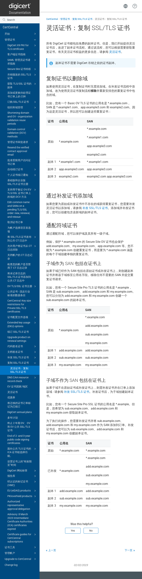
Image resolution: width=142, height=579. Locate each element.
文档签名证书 (22, 352)
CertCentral (10, 27)
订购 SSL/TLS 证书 (22, 102)
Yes (73, 530)
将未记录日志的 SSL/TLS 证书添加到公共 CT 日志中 (19, 277)
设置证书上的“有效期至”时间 (19, 463)
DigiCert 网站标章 (22, 471)
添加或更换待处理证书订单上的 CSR (19, 94)
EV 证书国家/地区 (17, 386)
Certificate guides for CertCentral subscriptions (22, 537)
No (91, 530)
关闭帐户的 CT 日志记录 (19, 257)
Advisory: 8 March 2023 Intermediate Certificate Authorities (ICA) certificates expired (19, 521)
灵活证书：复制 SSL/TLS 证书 (19, 370)
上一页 (52, 550)
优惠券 (11, 397)
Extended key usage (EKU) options (22, 324)
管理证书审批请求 (22, 142)
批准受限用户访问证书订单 (19, 162)
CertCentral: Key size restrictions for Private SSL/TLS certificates (19, 306)
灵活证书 (12, 392)
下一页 (128, 550)
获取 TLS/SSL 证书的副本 (22, 85)
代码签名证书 (22, 346)
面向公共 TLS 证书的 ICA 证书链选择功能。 (22, 452)
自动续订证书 (22, 169)
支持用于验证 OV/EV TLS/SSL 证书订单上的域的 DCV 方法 (22, 193)
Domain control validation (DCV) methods (22, 132)
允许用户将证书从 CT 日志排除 (22, 247)
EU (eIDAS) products (22, 491)
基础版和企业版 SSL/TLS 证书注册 (17, 182)
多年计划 (12, 417)
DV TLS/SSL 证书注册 (22, 286)
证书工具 (21, 547)
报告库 (22, 476)
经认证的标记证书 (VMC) (22, 483)
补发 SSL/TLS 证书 (22, 358)
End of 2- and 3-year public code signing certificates (18, 439)
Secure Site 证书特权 (22, 69)
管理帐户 (21, 553)
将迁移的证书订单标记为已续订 (19, 405)
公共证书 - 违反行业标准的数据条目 (18, 293)
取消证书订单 (15, 222)
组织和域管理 (22, 108)
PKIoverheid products (22, 496)
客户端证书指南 (22, 54)
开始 (21, 34)
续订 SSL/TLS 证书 (18, 331)
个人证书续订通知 (22, 175)
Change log (11, 564)
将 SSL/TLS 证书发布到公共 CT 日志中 (22, 238)
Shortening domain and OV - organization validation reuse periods (19, 118)
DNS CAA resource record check (22, 379)
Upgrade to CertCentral (21, 559)
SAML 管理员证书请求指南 (22, 61)
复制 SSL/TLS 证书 (22, 363)
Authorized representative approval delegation (22, 505)
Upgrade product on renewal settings (18, 339)
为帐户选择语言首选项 (19, 229)
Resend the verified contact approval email (18, 151)
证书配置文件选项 (22, 317)
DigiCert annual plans (19, 412)
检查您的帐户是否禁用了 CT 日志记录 (19, 266)
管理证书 (21, 40)
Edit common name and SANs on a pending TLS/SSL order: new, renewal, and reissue (18, 209)
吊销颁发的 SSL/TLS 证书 (22, 76)
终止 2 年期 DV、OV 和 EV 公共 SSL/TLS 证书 (18, 427)
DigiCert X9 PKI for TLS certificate (22, 46)
